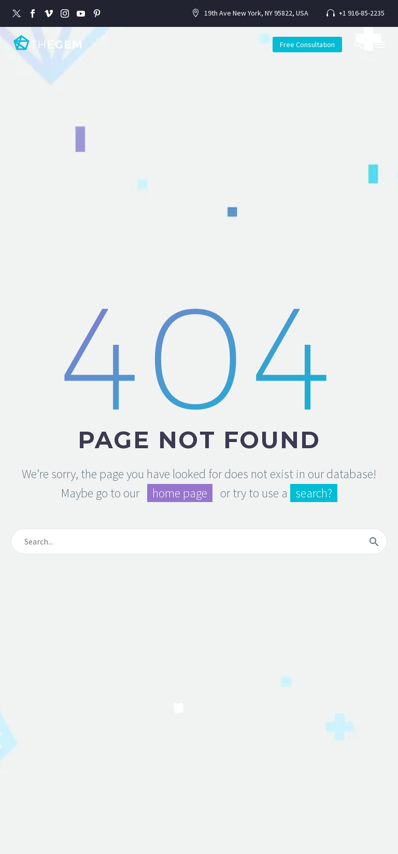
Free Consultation (307, 44)
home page (179, 493)
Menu (380, 44)
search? (313, 493)
